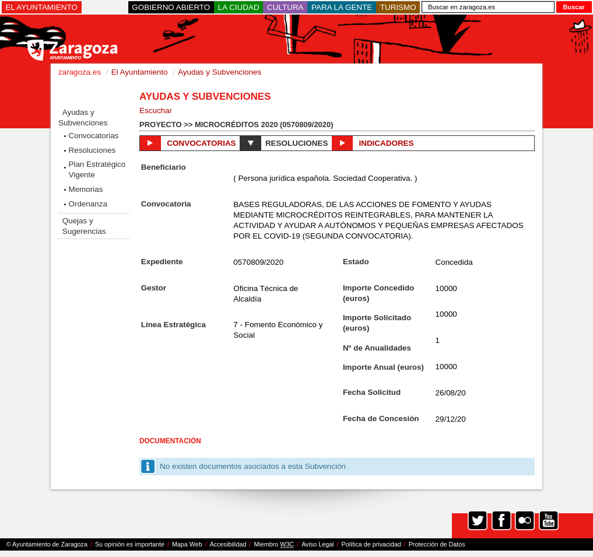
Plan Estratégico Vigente (96, 169)
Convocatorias (93, 135)
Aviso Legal (317, 544)
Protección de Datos (437, 544)
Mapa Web (187, 544)
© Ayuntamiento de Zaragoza (46, 544)
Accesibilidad (228, 544)
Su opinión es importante (129, 544)
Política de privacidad (371, 544)
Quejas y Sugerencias (84, 226)
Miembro (274, 544)
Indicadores (372, 143)
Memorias (85, 189)
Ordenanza (87, 203)
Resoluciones (91, 150)
